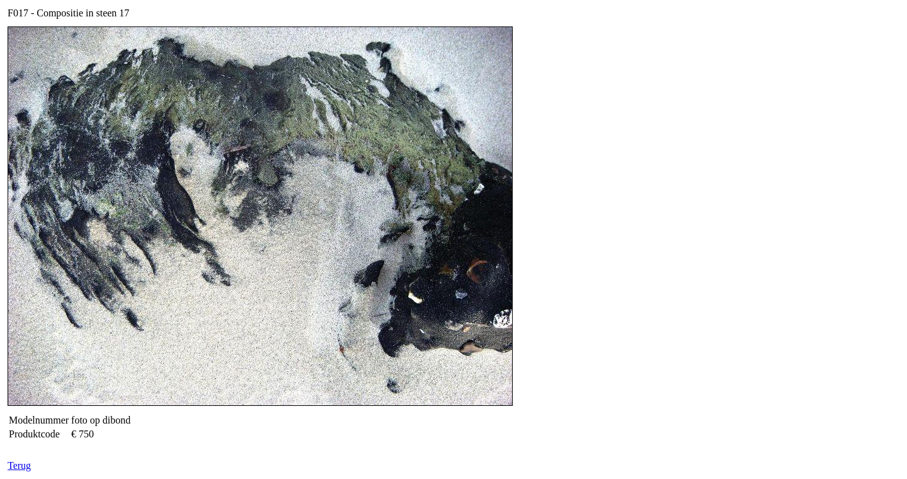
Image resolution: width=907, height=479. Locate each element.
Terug (19, 465)
